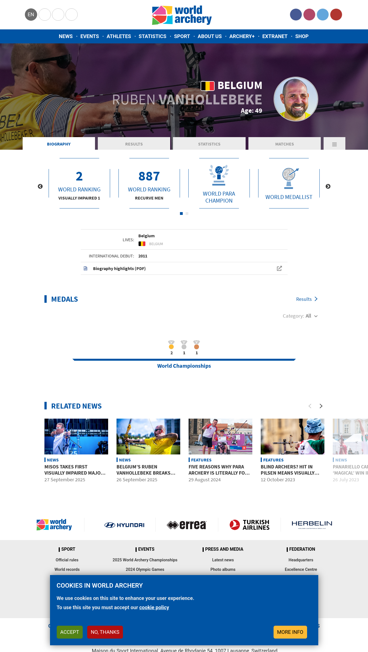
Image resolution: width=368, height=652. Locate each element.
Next (328, 186)
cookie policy (154, 607)
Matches (284, 144)
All (308, 315)
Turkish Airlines (249, 525)
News (66, 36)
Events (89, 36)
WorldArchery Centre (71, 14)
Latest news (223, 560)
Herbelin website (312, 525)
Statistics (152, 36)
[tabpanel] (79, 183)
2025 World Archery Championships (145, 560)
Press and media (224, 549)
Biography (58, 144)
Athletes (119, 36)
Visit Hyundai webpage (124, 525)
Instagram (309, 14)
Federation (302, 549)
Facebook (296, 14)
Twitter (323, 14)
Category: (293, 315)
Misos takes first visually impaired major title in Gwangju (74, 472)
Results (134, 144)
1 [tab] (181, 213)
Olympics (45, 14)
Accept (69, 632)
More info (290, 632)
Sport (182, 36)
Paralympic (58, 14)
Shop (302, 36)
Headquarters (301, 560)
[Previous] (310, 406)
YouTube (336, 14)
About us (210, 36)
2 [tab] (187, 213)
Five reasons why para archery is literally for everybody (218, 472)
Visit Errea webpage (187, 525)
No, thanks (105, 632)
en (31, 14)
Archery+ (242, 36)
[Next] (321, 406)
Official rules (67, 560)
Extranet (275, 36)
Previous (40, 186)
